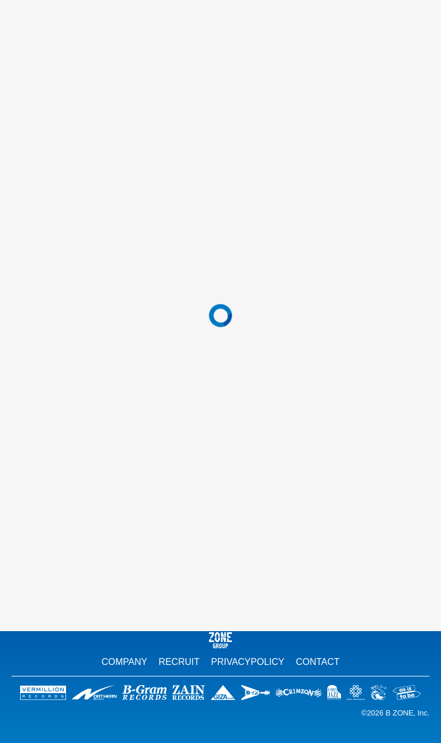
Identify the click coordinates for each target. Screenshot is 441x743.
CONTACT (317, 662)
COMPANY (125, 662)
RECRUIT (178, 662)
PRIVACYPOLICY (247, 662)
